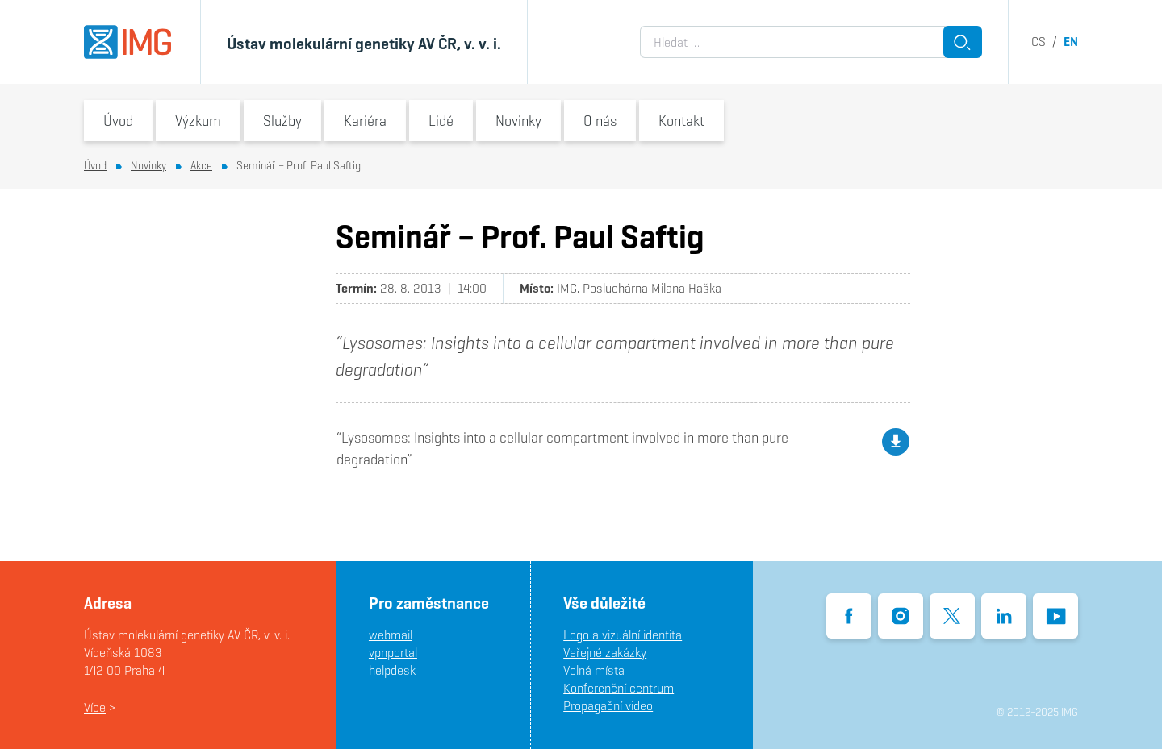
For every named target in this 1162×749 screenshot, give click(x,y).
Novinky (518, 120)
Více (95, 707)
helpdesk (392, 670)
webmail (390, 634)
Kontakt (681, 120)
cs (1038, 41)
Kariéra (365, 120)
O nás (600, 120)
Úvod (118, 120)
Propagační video (608, 705)
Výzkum (198, 120)
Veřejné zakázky (604, 652)
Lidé (441, 120)
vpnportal (393, 652)
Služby (282, 120)
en (1071, 41)
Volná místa (594, 670)
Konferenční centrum (618, 688)
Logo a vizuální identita (622, 634)
